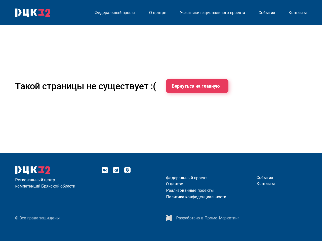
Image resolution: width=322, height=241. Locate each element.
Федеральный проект (115, 12)
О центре (157, 12)
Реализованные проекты (190, 190)
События (267, 12)
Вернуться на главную (196, 86)
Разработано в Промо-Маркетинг (207, 218)
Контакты (298, 12)
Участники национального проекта (212, 12)
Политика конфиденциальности (196, 197)
